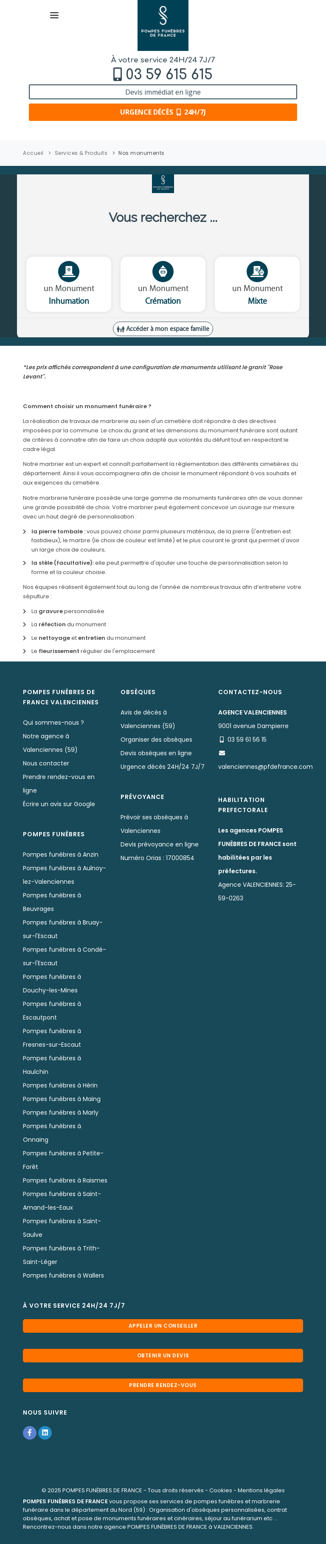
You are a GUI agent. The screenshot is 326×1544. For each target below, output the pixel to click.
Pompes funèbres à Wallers (63, 1275)
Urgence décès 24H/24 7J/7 (163, 766)
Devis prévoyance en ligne (160, 844)
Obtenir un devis (163, 1355)
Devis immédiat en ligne (163, 92)
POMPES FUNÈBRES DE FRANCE (102, 1490)
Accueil (33, 153)
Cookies (220, 1490)
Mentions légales (261, 1490)
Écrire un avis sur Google (59, 804)
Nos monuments (141, 153)
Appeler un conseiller (163, 1325)
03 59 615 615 (169, 74)
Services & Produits (81, 153)
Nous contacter (46, 763)
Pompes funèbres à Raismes (65, 1180)
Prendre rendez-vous (163, 1385)
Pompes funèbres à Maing (62, 1099)
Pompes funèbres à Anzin (60, 854)
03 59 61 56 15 (247, 739)
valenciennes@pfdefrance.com (265, 766)
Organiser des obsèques (156, 739)
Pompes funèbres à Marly (60, 1112)
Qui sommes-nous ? (53, 722)
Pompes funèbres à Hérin (60, 1085)
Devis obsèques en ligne (156, 753)
